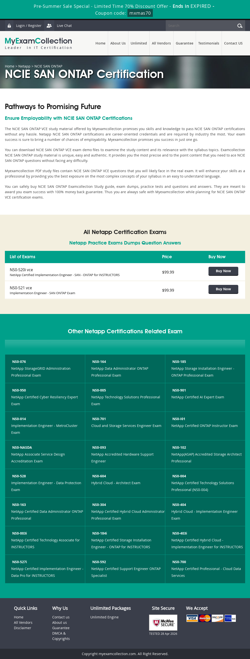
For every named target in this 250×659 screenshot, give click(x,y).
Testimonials (208, 43)
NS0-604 (98, 476)
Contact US (233, 43)
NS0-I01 (178, 418)
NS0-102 (178, 447)
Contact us (61, 617)
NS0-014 (18, 418)
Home (100, 43)
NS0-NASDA (21, 447)
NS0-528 (18, 476)
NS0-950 (18, 390)
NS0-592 (98, 561)
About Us (118, 43)
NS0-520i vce (21, 269)
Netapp (24, 66)
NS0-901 (178, 390)
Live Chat (58, 25)
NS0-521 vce (21, 287)
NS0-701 (98, 418)
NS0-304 (98, 504)
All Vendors (161, 43)
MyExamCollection (38, 43)
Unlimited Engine (104, 617)
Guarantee (184, 43)
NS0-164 (98, 361)
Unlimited (139, 43)
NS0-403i (179, 533)
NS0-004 (178, 476)
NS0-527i (19, 561)
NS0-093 (98, 447)
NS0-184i (99, 533)
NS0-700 (178, 561)
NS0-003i (19, 533)
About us (59, 622)
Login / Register (23, 25)
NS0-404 (178, 504)
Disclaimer (22, 627)
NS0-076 (18, 361)
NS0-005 (98, 390)
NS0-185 (178, 361)
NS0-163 (18, 504)
